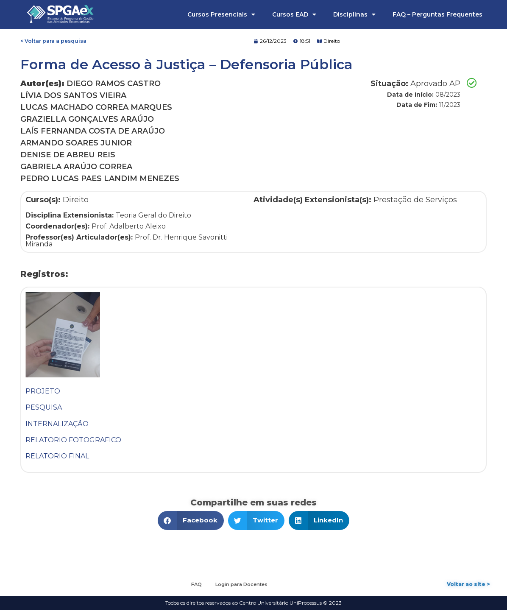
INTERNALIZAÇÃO (57, 424)
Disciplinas (354, 14)
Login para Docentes (243, 586)
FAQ (192, 586)
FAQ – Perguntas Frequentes (437, 14)
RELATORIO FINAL (57, 456)
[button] (191, 520)
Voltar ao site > (468, 586)
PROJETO (42, 391)
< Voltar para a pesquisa (53, 41)
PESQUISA (43, 407)
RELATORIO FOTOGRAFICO (73, 440)
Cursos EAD (294, 14)
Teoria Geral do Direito (153, 215)
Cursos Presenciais (221, 14)
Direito (331, 41)
